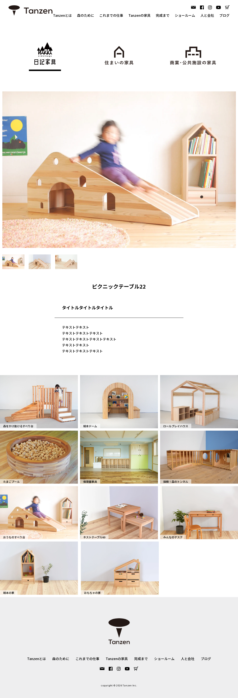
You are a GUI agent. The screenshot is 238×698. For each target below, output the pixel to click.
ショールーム (185, 15)
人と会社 (207, 15)
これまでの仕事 (111, 15)
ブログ (224, 15)
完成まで (162, 15)
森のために (85, 15)
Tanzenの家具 (139, 15)
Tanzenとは (62, 15)
